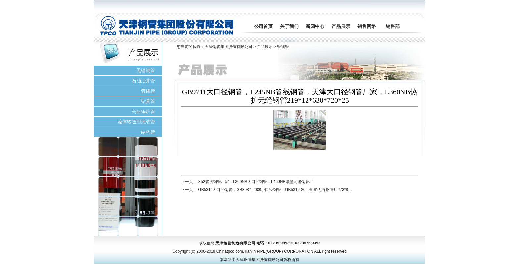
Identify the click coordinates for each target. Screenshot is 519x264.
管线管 (148, 91)
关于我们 (289, 26)
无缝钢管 (145, 70)
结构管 (148, 132)
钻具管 (148, 101)
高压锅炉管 (143, 111)
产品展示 (341, 26)
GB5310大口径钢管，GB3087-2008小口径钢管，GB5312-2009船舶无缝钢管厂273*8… (275, 189)
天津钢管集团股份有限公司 (228, 46)
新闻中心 (315, 26)
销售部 (393, 26)
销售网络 (366, 26)
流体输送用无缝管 (136, 121)
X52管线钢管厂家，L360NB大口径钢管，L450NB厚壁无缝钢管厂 (255, 181)
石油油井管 (143, 80)
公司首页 (263, 26)
